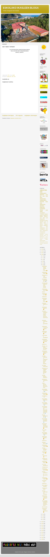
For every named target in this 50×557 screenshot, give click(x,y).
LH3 (47, 210)
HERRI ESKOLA (44, 216)
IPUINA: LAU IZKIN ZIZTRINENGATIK (44, 348)
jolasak (41, 215)
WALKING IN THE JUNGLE (44, 276)
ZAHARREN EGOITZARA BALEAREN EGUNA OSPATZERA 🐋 (44, 410)
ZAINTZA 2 (44, 483)
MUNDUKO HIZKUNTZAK (45, 380)
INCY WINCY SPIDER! (45, 486)
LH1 (44, 196)
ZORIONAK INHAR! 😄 (45, 290)
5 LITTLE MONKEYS (45, 465)
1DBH (45, 222)
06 (43, 262)
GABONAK (46, 225)
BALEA (46, 214)
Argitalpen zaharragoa (31, 115)
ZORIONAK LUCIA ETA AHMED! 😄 (45, 328)
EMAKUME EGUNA (44, 234)
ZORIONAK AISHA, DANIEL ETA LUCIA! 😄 (44, 268)
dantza (41, 222)
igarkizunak (46, 243)
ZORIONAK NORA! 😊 (44, 273)
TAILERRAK (42, 212)
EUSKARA (42, 208)
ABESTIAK (43, 190)
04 (43, 514)
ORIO (41, 211)
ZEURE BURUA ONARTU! (44, 376)
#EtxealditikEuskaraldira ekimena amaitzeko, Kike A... (45, 503)
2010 (42, 537)
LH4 (47, 196)
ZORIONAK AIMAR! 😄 (45, 446)
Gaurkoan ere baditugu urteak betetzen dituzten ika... (45, 371)
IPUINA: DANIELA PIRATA (44, 449)
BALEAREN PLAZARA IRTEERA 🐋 (44, 420)
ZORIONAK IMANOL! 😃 (44, 437)
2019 (42, 521)
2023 (42, 249)
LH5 (41, 217)
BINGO (43, 291)
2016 (42, 526)
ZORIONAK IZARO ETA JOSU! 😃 (45, 510)
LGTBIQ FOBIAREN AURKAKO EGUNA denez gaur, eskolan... (45, 360)
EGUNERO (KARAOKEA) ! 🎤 (44, 280)
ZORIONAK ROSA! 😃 (44, 462)
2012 (42, 533)
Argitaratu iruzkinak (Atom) (15, 118)
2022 (42, 250)
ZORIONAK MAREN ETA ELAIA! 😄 (44, 300)
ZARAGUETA (43, 200)
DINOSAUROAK (42, 231)
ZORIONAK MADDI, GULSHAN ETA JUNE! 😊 (45, 426)
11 (43, 257)
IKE (45, 221)
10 (43, 259)
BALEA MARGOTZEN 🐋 (45, 416)
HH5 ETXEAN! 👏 (44, 455)
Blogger (25, 551)
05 (43, 264)
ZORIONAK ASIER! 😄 (44, 478)
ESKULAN (41, 235)
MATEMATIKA (42, 220)
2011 (42, 535)
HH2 (41, 203)
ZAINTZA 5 (44, 296)
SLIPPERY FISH (44, 481)
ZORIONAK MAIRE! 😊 (45, 469)
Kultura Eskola (44, 239)
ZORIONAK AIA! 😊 (44, 452)
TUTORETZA (42, 229)
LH (47, 221)
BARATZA (46, 215)
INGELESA (42, 204)
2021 (42, 252)
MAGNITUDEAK (42, 240)
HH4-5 (41, 226)
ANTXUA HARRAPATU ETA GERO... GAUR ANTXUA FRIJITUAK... (45, 315)
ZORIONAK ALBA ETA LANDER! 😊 (44, 497)
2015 (42, 528)
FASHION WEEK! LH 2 (44, 304)
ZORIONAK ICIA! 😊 (44, 294)
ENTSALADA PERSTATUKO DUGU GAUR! (44, 285)
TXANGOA (42, 214)
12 (43, 255)
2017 (42, 525)
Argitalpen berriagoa (8, 115)
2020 (42, 254)
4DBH (41, 230)
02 (43, 517)
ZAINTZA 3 (44, 440)
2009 (42, 539)
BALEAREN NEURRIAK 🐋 (44, 433)
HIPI (47, 226)
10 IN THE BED (44, 430)
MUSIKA (42, 206)
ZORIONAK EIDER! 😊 (45, 394)
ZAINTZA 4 (44, 344)
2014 (42, 530)
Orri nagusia (19, 115)
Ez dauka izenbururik (45, 366)
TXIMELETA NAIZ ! (44, 489)
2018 (42, 523)
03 (43, 515)
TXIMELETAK (45, 467)
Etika (45, 235)
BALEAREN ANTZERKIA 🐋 (45, 390)
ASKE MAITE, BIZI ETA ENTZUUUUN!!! (44, 385)
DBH (44, 217)
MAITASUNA (44, 507)
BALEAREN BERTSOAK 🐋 (44, 400)
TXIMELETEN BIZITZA (44, 459)
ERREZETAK (42, 219)
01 (43, 519)
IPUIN (41, 210)
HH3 (47, 201)
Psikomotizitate (42, 241)
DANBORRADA (45, 230)
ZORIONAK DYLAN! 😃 (44, 332)
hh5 (14, 76)
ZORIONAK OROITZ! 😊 (44, 308)
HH (40, 196)
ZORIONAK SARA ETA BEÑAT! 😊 (44, 353)
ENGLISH (9, 76)
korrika (41, 244)
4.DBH (47, 229)
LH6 (47, 217)
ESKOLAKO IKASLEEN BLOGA (21, 7)
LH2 (47, 194)
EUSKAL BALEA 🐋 (44, 443)
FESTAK (42, 201)
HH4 (12, 76)
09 (43, 261)
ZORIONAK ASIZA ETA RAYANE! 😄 (45, 341)
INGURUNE (43, 199)
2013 (42, 532)
